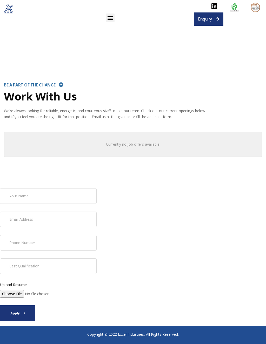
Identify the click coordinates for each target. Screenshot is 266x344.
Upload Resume (13, 284)
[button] (110, 18)
